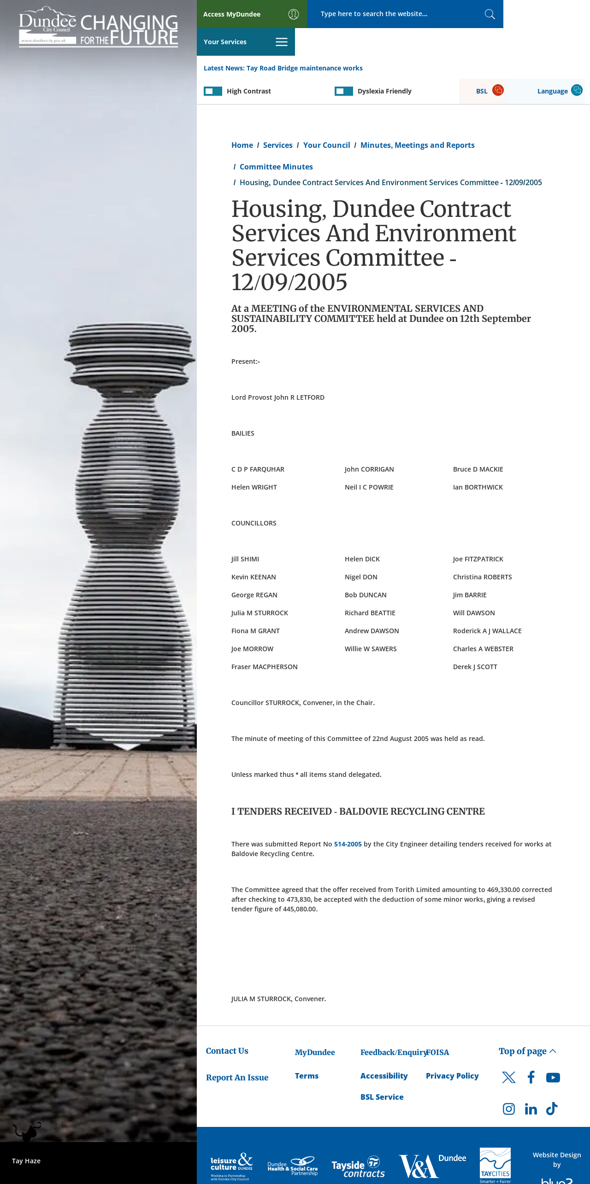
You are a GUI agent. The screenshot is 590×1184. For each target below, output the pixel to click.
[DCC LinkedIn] (531, 1084)
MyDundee (315, 1025)
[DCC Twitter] (509, 1058)
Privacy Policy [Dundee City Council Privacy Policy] (452, 1049)
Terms (307, 1049)
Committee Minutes (276, 139)
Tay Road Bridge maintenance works (305, 40)
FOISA (437, 1025)
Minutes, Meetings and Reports (417, 118)
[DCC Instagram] (509, 1084)
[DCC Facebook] (531, 1053)
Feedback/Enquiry (393, 1025)
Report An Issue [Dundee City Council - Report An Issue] (237, 1050)
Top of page (528, 1024)
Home (242, 118)
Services (278, 118)
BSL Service (382, 1070)
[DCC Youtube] (553, 1053)
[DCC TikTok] (553, 1084)
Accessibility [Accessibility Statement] (384, 1049)
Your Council (326, 118)
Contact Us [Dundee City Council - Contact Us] (227, 1024)
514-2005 (348, 816)
